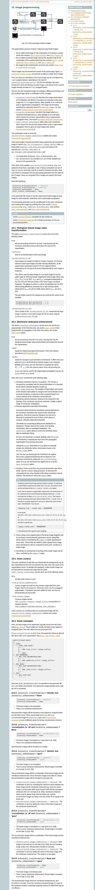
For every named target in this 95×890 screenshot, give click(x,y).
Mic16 (35, 350)
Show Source (73, 100)
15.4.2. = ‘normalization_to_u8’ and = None (84, 40)
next (84, 2)
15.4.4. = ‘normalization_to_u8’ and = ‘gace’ (84, 61)
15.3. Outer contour (77, 21)
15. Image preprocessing (76, 11)
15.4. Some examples (78, 23)
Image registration (75, 92)
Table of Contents (75, 7)
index (90, 2)
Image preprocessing (40, 2)
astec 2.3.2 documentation (20, 2)
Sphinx (88, 888)
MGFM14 (27, 350)
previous (77, 2)
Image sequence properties (79, 84)
